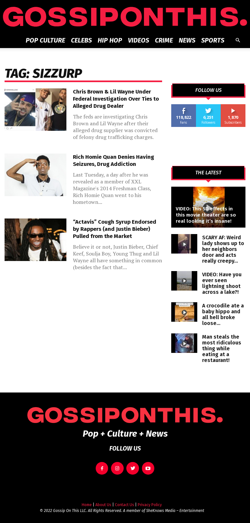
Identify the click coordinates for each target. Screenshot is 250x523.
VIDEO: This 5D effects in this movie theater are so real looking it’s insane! (206, 215)
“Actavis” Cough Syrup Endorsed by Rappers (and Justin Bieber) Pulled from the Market (114, 229)
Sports (212, 40)
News (187, 40)
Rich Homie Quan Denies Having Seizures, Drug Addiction (113, 161)
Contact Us (124, 501)
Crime (164, 40)
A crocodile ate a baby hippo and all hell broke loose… (223, 314)
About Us (103, 501)
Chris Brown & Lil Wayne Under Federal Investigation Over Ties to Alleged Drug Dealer (116, 98)
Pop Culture (45, 40)
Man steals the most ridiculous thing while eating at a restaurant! (221, 348)
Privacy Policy (150, 501)
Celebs (81, 40)
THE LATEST (208, 172)
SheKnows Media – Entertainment (175, 507)
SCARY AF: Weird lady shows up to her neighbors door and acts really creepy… (223, 249)
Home (87, 501)
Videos (138, 40)
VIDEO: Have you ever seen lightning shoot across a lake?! (222, 283)
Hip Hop (110, 40)
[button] (237, 40)
